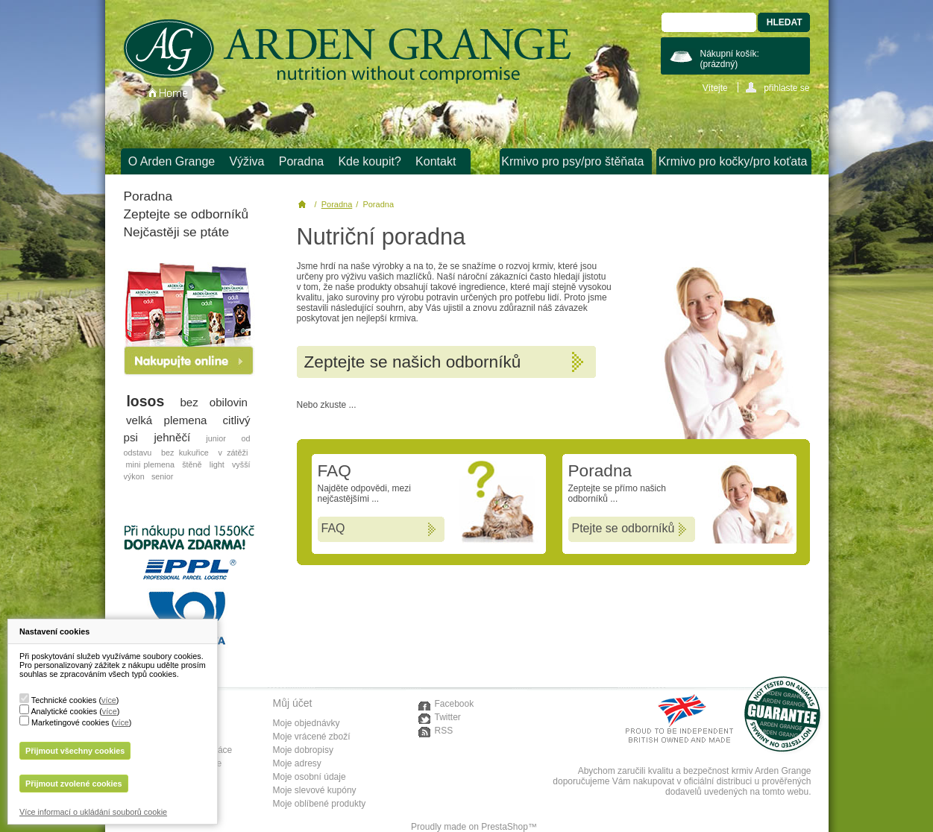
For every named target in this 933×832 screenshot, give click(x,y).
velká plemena (166, 420)
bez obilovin (214, 402)
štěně (191, 464)
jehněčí (172, 437)
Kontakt (435, 161)
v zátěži (233, 452)
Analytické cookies (64, 711)
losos (145, 401)
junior (215, 438)
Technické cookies (64, 700)
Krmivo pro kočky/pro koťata (733, 161)
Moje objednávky (306, 723)
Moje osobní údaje (309, 777)
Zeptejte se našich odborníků (412, 361)
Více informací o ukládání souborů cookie (93, 811)
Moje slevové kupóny (314, 790)
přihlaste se (786, 87)
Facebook (454, 704)
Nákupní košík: (729, 58)
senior (162, 476)
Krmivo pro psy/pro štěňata (572, 161)
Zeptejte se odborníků (186, 214)
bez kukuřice (185, 452)
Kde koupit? (369, 161)
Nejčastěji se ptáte (177, 231)
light (217, 464)
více (108, 700)
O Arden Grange (172, 161)
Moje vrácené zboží (312, 736)
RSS (444, 730)
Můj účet (292, 703)
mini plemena (150, 464)
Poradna (301, 161)
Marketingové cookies (70, 722)
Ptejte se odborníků (623, 528)
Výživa (246, 161)
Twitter (448, 717)
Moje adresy (297, 763)
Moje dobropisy (303, 750)
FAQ (333, 528)
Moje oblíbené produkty (319, 803)
